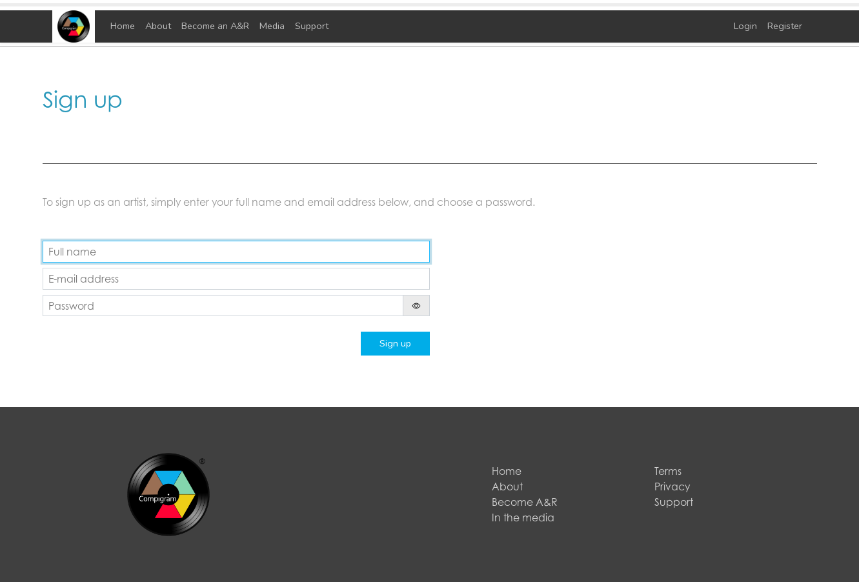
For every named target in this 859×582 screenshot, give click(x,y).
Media (272, 25)
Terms (668, 471)
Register (784, 25)
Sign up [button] (395, 343)
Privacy (672, 486)
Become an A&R (215, 25)
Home (122, 25)
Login (745, 25)
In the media (523, 517)
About (158, 25)
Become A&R (525, 502)
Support (311, 25)
